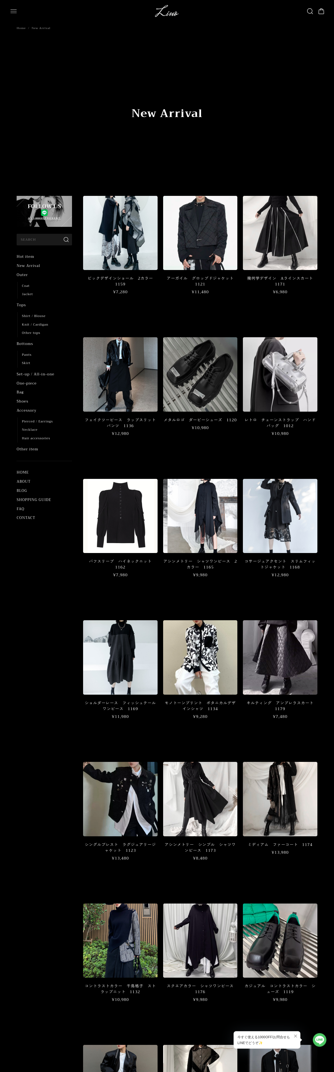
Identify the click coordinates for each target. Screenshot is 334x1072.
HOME (23, 472)
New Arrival (28, 266)
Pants (27, 354)
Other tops (31, 333)
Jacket (27, 294)
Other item (27, 449)
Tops (21, 305)
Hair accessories (36, 438)
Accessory (26, 410)
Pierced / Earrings (37, 421)
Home (21, 28)
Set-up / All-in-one (35, 374)
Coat (26, 286)
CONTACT (26, 518)
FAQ (20, 509)
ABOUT (23, 481)
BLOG (22, 490)
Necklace (29, 429)
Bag (20, 392)
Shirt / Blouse (34, 316)
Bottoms (25, 344)
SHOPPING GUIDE (34, 500)
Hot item (25, 256)
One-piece (27, 383)
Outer (22, 275)
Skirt (26, 363)
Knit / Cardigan (35, 324)
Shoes (22, 401)
